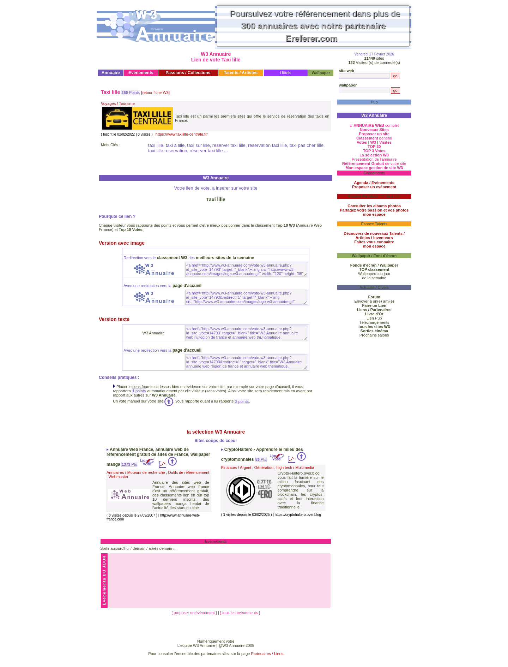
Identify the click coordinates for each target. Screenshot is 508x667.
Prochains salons (374, 335)
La (374, 155)
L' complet (374, 125)
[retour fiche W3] (155, 92)
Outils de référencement (188, 472)
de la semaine (374, 278)
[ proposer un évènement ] (194, 613)
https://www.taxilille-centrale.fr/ (182, 134)
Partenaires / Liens (267, 653)
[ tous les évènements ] (240, 613)
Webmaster (118, 477)
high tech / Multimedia (295, 467)
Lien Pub (374, 318)
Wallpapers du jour (374, 274)
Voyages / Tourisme (118, 103)
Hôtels (285, 73)
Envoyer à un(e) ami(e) (374, 301)
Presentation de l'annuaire (374, 159)
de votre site (374, 163)
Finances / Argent (236, 467)
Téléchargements (374, 322)
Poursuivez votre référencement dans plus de (315, 26)
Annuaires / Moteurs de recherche (136, 472)
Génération (263, 467)
